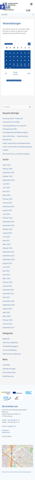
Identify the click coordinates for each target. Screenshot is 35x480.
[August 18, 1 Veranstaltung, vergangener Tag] (6, 63)
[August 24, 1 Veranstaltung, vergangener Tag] (29, 63)
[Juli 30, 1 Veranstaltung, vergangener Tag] (14, 52)
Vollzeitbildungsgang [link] (10, 346)
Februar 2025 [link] (7, 199)
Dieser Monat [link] (15, 73)
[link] (2, 7)
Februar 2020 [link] (7, 320)
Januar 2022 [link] (7, 286)
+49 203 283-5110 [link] (13, 420)
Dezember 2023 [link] (8, 222)
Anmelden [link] (6, 365)
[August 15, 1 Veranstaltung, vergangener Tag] (21, 59)
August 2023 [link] (7, 233)
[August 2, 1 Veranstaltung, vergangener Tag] (25, 52)
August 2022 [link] (7, 263)
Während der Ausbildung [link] (12, 354)
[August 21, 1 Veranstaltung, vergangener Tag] (17, 63)
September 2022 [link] (9, 259)
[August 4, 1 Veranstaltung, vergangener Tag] (6, 56)
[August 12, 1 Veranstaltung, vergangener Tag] (10, 59)
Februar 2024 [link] (7, 218)
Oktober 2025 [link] (8, 176)
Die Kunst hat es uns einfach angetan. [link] (16, 154)
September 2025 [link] (9, 180)
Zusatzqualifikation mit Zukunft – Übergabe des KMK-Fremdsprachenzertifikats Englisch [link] (15, 129)
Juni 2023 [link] (6, 237)
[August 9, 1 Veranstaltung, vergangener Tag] (25, 56)
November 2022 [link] (8, 256)
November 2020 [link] (8, 301)
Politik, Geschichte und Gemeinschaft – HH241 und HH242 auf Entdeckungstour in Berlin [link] (17, 146)
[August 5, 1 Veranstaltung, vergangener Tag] (10, 56)
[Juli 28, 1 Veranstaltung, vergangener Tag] (6, 52)
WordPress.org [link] (8, 376)
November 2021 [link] (8, 294)
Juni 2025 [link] (6, 188)
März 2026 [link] (7, 165)
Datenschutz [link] (6, 432)
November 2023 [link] (8, 225)
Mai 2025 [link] (6, 191)
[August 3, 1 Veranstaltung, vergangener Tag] (29, 52)
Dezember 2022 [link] (8, 252)
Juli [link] (5, 73)
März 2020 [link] (7, 316)
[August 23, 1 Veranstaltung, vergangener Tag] (25, 63)
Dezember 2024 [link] (8, 207)
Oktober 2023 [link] (8, 229)
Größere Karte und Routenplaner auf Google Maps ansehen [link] (16, 472)
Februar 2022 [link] (7, 282)
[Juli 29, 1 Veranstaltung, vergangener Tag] (10, 52)
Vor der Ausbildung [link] (9, 350)
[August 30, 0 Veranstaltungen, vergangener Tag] (25, 67)
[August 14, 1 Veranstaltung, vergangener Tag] (17, 59)
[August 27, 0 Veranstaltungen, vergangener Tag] (14, 67)
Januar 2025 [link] (7, 203)
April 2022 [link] (6, 275)
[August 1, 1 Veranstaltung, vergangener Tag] (21, 52)
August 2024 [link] (7, 210)
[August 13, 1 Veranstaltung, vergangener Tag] (14, 59)
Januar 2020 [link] (7, 324)
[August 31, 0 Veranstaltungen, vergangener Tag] (29, 67)
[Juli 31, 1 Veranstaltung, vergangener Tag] (17, 52)
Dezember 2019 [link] (8, 328)
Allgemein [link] (6, 339)
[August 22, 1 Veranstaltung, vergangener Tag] (21, 63)
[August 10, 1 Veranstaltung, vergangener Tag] (29, 56)
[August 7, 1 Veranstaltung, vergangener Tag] (17, 56)
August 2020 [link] (7, 309)
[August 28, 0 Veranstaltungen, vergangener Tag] (17, 67)
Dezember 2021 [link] (8, 290)
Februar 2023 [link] (7, 248)
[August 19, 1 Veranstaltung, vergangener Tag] (10, 63)
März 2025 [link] (7, 195)
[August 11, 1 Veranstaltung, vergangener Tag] (6, 59)
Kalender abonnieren (13, 80)
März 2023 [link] (7, 244)
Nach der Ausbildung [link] (10, 342)
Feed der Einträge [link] (9, 369)
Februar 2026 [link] (7, 169)
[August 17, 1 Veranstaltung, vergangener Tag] (29, 59)
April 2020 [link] (6, 312)
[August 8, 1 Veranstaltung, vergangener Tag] (21, 56)
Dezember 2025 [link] (8, 172)
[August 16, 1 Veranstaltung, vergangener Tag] (25, 59)
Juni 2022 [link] (6, 267)
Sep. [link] (29, 73)
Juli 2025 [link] (6, 184)
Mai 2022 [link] (6, 271)
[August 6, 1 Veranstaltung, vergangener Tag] (14, 56)
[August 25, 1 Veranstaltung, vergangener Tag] (6, 67)
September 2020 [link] (9, 305)
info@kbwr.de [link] (11, 426)
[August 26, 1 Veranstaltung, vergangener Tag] (10, 67)
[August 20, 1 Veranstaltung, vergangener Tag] (14, 63)
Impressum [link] (5, 430)
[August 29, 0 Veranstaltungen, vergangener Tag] (21, 67)
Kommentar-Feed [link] (9, 372)
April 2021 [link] (6, 297)
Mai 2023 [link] (6, 241)
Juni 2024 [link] (6, 214)
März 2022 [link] (7, 278)
